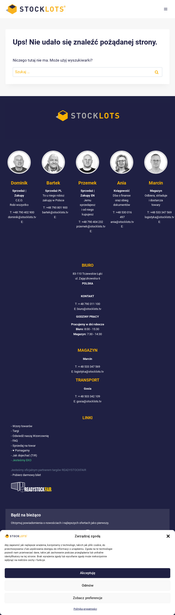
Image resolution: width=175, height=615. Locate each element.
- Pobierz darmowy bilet (26, 475)
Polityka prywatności (85, 609)
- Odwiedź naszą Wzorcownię (30, 436)
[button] (168, 536)
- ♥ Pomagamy (20, 450)
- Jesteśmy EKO (21, 460)
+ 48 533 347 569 (89, 367)
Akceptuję (87, 573)
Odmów (87, 585)
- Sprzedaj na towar (23, 446)
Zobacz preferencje (87, 598)
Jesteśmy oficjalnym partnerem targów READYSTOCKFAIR (48, 470)
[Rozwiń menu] (166, 9)
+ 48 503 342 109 (89, 396)
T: (76, 304)
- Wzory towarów (21, 426)
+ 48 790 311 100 (89, 304)
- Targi (15, 431)
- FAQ (14, 441)
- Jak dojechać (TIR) (24, 455)
